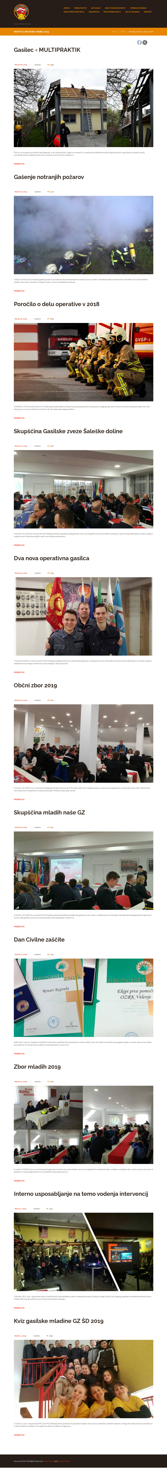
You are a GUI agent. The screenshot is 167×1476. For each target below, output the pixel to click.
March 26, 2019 (21, 192)
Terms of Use (48, 1469)
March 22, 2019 (21, 446)
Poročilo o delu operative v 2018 (58, 304)
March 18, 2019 (21, 700)
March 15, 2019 (21, 828)
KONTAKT (148, 12)
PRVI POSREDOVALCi (112, 12)
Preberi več (19, 164)
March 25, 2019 (21, 319)
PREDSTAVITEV (80, 8)
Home (114, 31)
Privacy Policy (64, 1469)
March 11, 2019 (21, 955)
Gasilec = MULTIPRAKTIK (48, 49)
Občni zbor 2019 (36, 685)
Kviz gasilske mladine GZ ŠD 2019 (61, 1329)
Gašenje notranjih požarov (50, 176)
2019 (123, 31)
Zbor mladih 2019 (38, 1067)
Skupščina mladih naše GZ (51, 812)
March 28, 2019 (21, 65)
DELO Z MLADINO (132, 12)
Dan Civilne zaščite (40, 939)
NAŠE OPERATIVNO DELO (74, 12)
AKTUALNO (95, 8)
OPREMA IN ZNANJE (138, 8)
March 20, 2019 (21, 573)
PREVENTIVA (94, 12)
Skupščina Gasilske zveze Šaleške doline (71, 431)
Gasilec (38, 65)
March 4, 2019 (20, 1217)
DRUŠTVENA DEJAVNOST (115, 8)
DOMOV (67, 8)
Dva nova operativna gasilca (53, 558)
